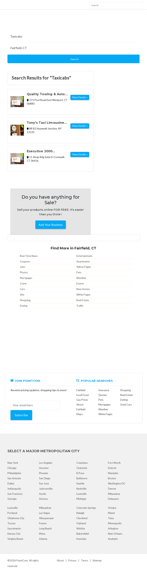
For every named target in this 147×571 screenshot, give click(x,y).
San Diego (44, 478)
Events (80, 283)
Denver (112, 488)
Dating (23, 305)
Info (22, 294)
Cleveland (81, 518)
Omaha (112, 507)
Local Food (82, 395)
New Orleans (115, 533)
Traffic (79, 305)
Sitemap (97, 560)
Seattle (80, 483)
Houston (44, 467)
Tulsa (111, 518)
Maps (79, 414)
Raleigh (80, 512)
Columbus (82, 462)
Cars (22, 289)
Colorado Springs (86, 507)
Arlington (113, 528)
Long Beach (45, 528)
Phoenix (43, 473)
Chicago (11, 467)
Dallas (10, 483)
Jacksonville (45, 488)
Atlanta (43, 538)
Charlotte (81, 467)
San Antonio (14, 478)
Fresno (43, 523)
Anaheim (113, 538)
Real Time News (29, 255)
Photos (24, 272)
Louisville (81, 493)
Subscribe (21, 415)
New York (12, 462)
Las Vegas (44, 512)
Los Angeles (45, 462)
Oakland (81, 523)
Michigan (81, 498)
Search (74, 59)
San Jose (44, 483)
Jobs (22, 266)
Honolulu (81, 538)
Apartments (83, 261)
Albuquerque (46, 518)
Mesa (42, 533)
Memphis (113, 473)
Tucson (11, 523)
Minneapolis (115, 523)
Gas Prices (82, 399)
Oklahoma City (15, 518)
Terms (84, 560)
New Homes (83, 289)
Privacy (72, 560)
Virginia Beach (15, 538)
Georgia (11, 498)
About (60, 560)
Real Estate (82, 300)
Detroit (112, 467)
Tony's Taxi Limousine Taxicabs (45, 123)
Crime (23, 283)
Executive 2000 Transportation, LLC (43, 151)
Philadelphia (14, 473)
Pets (78, 272)
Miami (111, 512)
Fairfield (80, 390)
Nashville (81, 488)
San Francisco (15, 493)
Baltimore (81, 478)
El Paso (80, 473)
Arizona (43, 498)
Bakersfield (82, 533)
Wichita (80, 528)
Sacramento (14, 528)
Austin (42, 493)
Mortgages (26, 277)
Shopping (25, 300)
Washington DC (116, 483)
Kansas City (13, 533)
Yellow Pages (83, 266)
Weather (81, 277)
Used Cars (126, 404)
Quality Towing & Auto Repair (46, 94)
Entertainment (84, 255)
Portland (12, 512)
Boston (112, 478)
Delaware (113, 498)
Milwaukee (114, 493)
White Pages (83, 294)
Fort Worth (114, 462)
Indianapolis (14, 488)
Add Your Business (50, 224)
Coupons (25, 261)
